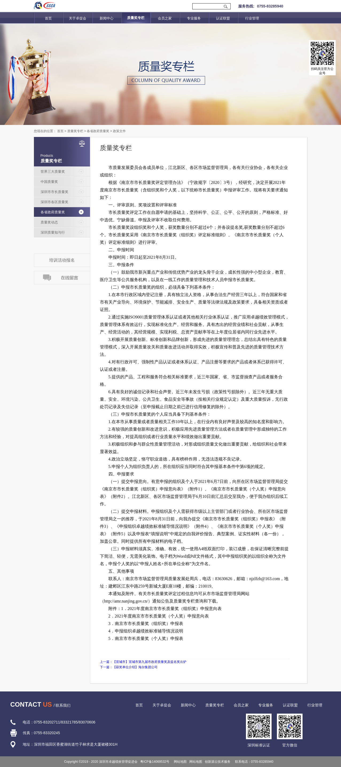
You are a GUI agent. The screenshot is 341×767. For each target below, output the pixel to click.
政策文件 (119, 131)
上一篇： (143, 662)
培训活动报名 (62, 260)
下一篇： (129, 667)
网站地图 (179, 762)
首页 (48, 18)
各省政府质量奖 (98, 131)
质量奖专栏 (75, 131)
